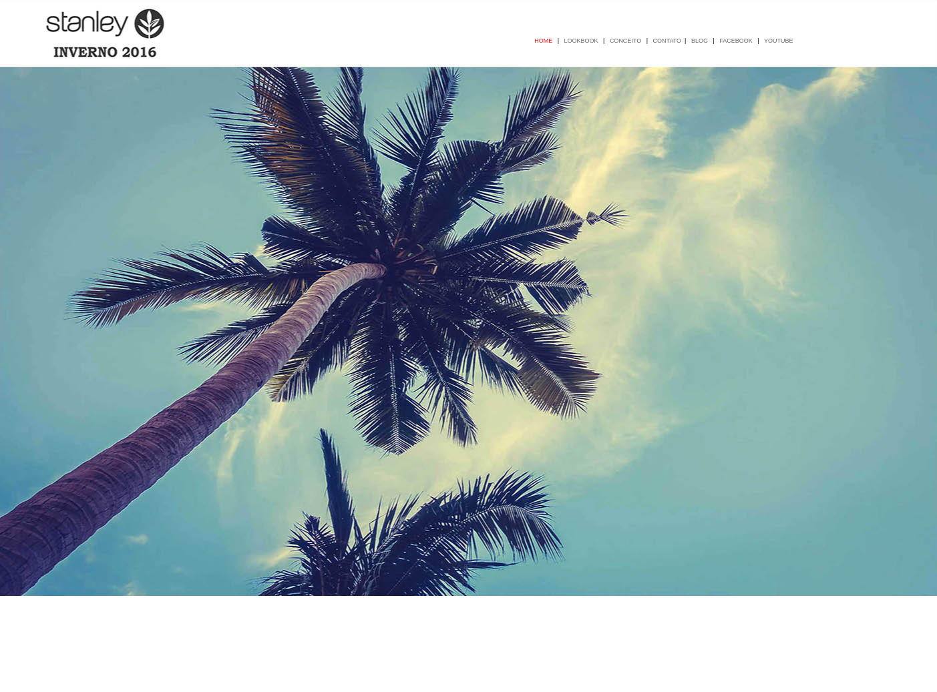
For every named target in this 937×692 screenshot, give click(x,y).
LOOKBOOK (582, 40)
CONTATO (667, 40)
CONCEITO (626, 40)
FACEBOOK (736, 40)
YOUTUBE (779, 40)
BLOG (700, 40)
